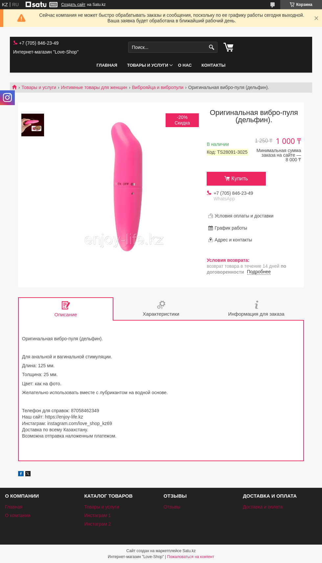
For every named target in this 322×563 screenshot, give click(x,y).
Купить (239, 178)
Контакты (213, 65)
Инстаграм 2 (97, 524)
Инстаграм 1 (97, 515)
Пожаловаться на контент (190, 556)
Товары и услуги (147, 65)
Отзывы (172, 506)
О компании (17, 515)
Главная (107, 65)
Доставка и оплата (263, 506)
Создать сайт (73, 4)
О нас (185, 65)
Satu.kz (189, 551)
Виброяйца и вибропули (158, 87)
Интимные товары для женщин (94, 87)
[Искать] (212, 47)
